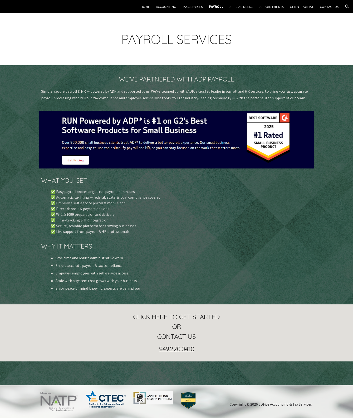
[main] (176, 39)
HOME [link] (145, 7)
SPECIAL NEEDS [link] (241, 7)
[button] (347, 6)
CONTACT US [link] (329, 7)
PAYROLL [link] (216, 7)
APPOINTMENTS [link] (272, 7)
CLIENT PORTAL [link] (302, 7)
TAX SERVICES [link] (192, 7)
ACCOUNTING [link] (166, 7)
